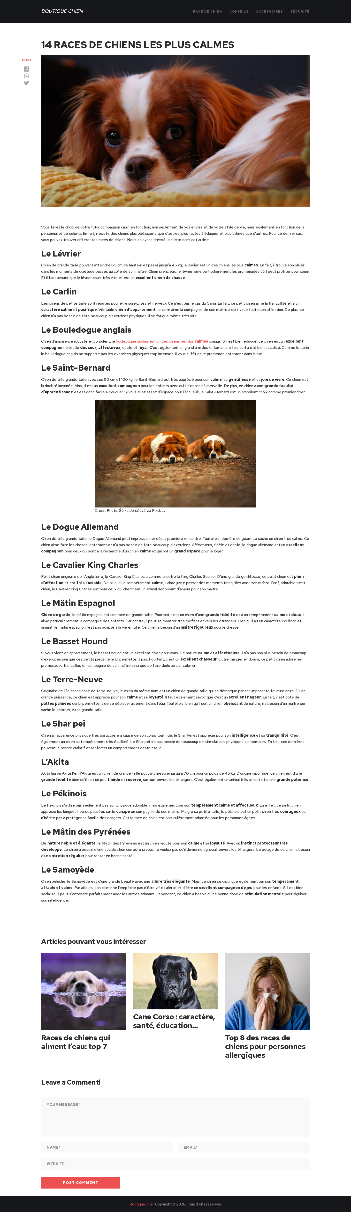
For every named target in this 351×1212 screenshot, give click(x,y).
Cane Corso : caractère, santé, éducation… (174, 1020)
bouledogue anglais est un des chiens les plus (162, 341)
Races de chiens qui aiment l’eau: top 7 (76, 1041)
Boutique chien (62, 11)
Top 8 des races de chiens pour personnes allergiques (266, 1045)
